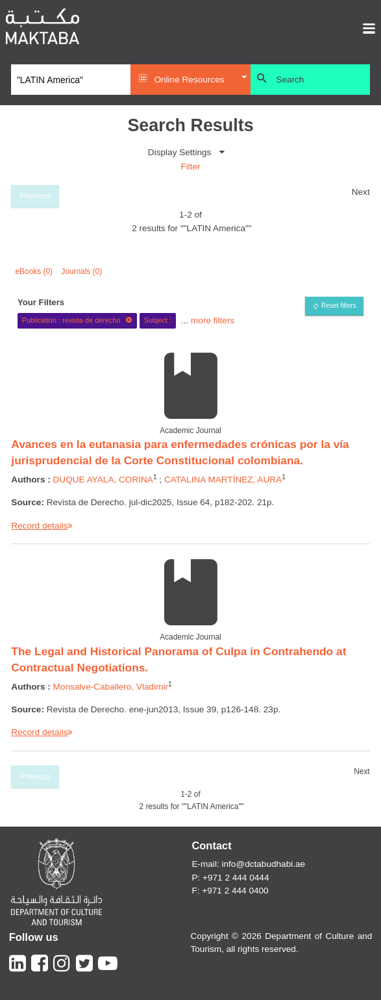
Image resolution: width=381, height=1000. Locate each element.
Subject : (157, 320)
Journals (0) (81, 271)
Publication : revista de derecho (77, 320)
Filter (190, 166)
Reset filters (338, 305)
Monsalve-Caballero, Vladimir (111, 687)
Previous (35, 196)
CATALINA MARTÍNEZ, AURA (223, 479)
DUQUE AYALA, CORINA (103, 479)
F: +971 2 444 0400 (229, 890)
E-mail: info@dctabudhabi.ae (248, 864)
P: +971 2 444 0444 (230, 877)
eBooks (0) (34, 271)
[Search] (70, 79)
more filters (212, 320)
